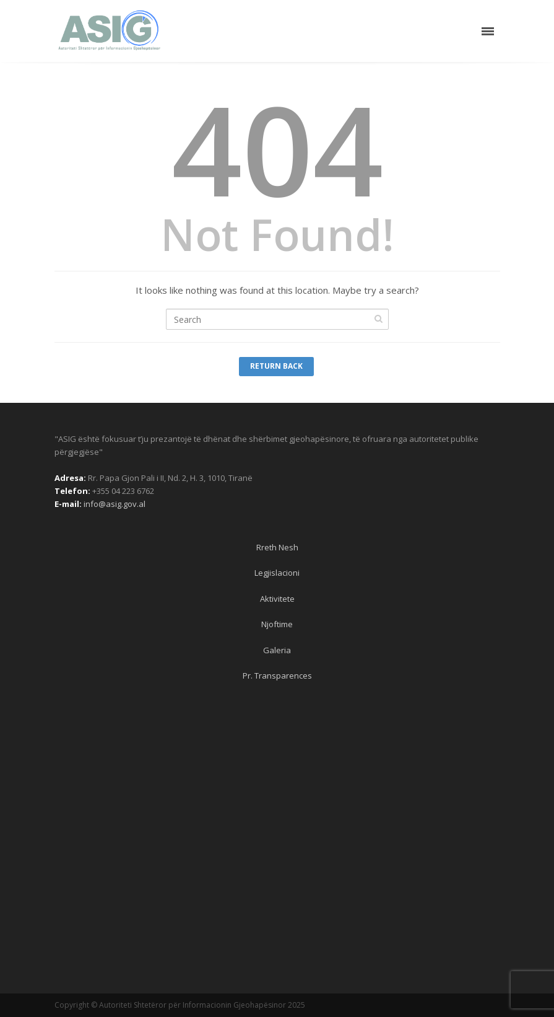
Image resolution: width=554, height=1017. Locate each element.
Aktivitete (277, 598)
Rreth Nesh (277, 547)
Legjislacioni (277, 572)
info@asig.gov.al (114, 503)
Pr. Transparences (277, 675)
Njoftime (277, 624)
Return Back (276, 366)
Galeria (277, 650)
